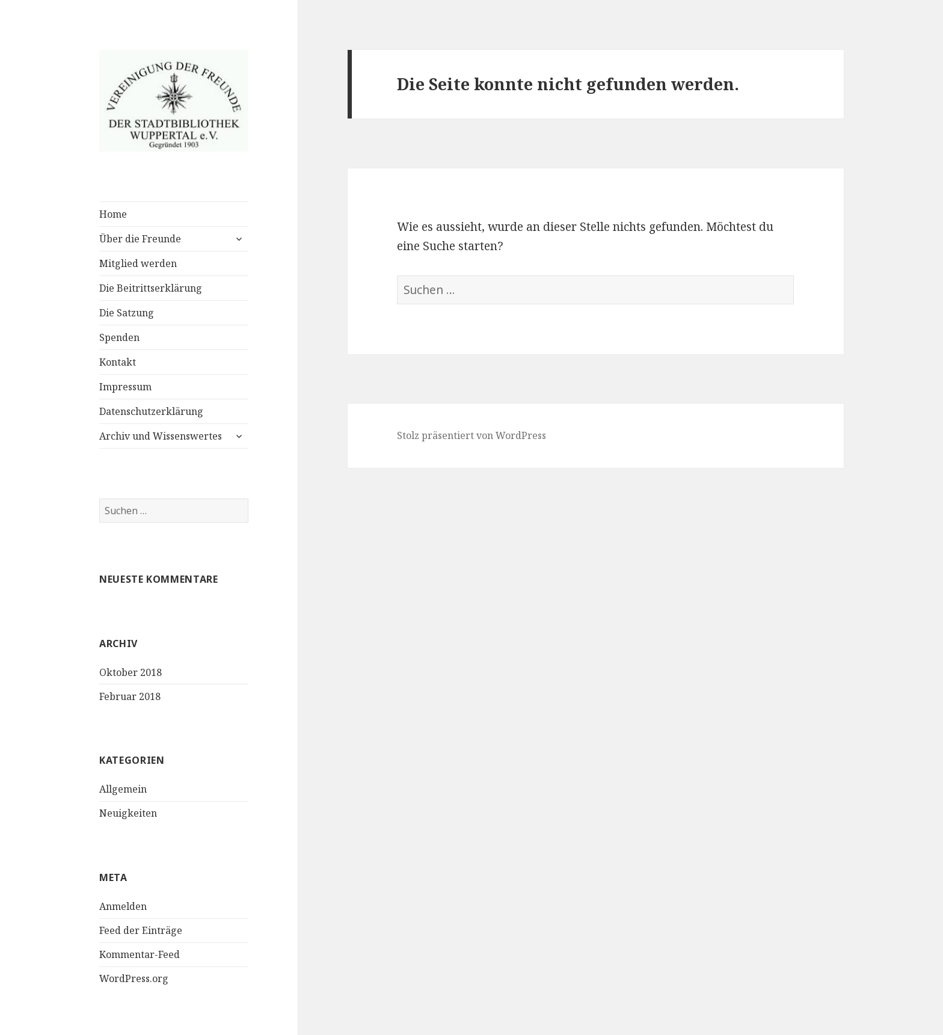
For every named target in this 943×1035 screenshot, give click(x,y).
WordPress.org (133, 978)
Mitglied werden (138, 263)
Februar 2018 (130, 696)
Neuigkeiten (128, 813)
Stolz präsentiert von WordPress (471, 435)
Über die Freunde (140, 238)
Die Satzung (126, 312)
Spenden (119, 337)
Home (113, 214)
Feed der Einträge (140, 930)
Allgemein (123, 789)
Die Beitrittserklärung (150, 288)
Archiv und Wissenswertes (160, 436)
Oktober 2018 (130, 672)
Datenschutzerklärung (151, 411)
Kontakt (117, 362)
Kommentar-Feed (139, 954)
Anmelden (123, 906)
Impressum (125, 386)
